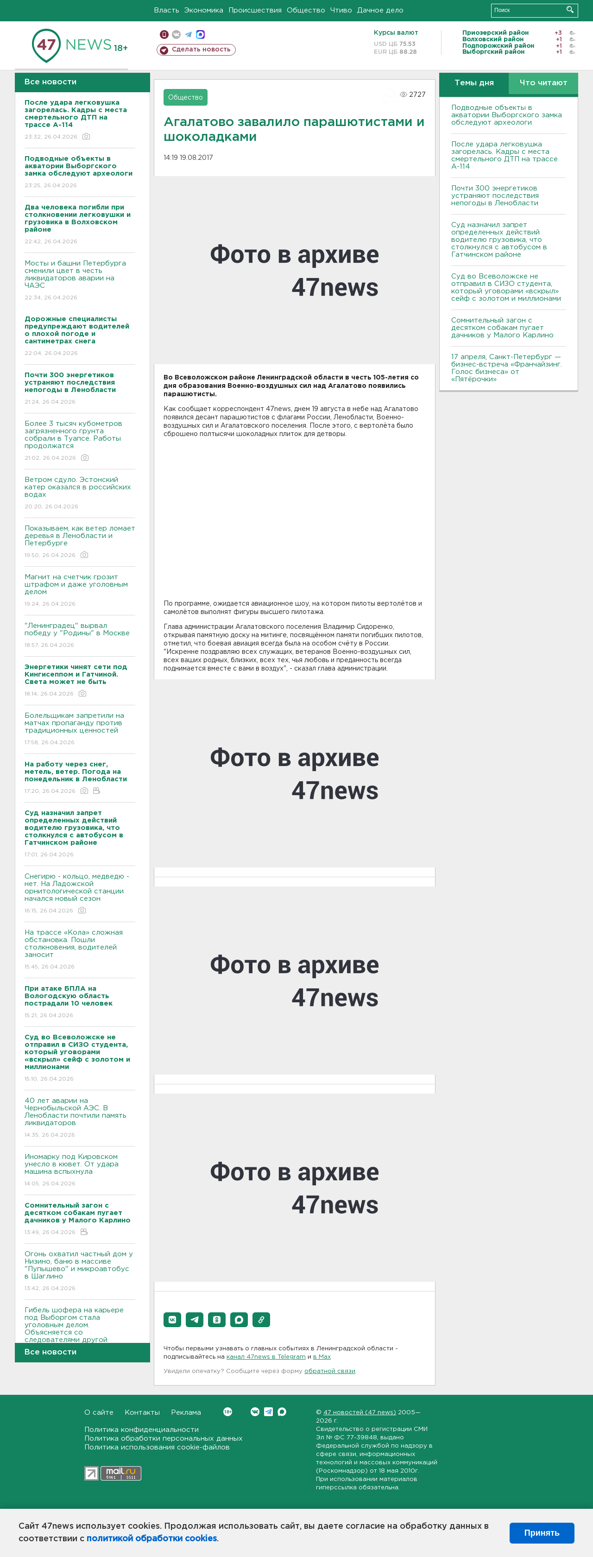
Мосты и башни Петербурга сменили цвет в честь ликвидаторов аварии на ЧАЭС (80, 281)
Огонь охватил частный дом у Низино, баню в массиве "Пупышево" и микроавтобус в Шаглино (80, 1271)
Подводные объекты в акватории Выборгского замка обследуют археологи (506, 115)
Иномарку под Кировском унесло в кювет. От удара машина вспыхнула (80, 1171)
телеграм (188, 34)
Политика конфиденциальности (141, 1430)
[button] (172, 1319)
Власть (166, 10)
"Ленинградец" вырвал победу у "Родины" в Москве (80, 636)
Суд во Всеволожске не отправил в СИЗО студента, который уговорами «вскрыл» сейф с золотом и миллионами (506, 287)
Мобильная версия (164, 34)
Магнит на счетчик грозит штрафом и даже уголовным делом (80, 591)
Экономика (203, 10)
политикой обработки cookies (152, 1539)
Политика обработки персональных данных (163, 1439)
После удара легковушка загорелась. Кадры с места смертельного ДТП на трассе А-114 (504, 155)
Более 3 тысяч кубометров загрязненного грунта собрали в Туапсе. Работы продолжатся (80, 441)
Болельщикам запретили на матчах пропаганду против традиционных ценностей (80, 730)
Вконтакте (227, 1411)
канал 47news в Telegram (266, 1357)
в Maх (322, 1357)
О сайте (99, 1413)
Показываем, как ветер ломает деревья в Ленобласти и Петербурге (80, 542)
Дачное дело (380, 10)
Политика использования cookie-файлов (157, 1447)
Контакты (142, 1413)
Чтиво (341, 10)
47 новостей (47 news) (359, 1412)
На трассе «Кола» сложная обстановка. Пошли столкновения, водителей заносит (80, 950)
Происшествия (255, 10)
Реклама (186, 1413)
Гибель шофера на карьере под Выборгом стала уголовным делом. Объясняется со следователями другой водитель (80, 1335)
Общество (306, 10)
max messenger (200, 34)
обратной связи (329, 1371)
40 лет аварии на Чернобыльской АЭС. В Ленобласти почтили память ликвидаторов (80, 1118)
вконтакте (176, 34)
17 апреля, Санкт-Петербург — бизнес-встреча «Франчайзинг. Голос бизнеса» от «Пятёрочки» (506, 368)
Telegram (268, 1411)
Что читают (544, 83)
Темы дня (474, 83)
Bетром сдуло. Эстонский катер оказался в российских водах (80, 494)
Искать (570, 9)
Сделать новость (201, 49)
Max (282, 1411)
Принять (542, 1533)
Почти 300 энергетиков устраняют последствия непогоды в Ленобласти (495, 195)
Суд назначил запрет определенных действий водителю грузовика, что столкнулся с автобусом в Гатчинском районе (499, 240)
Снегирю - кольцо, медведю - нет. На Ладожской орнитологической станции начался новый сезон (80, 894)
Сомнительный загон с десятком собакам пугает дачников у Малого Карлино (502, 327)
